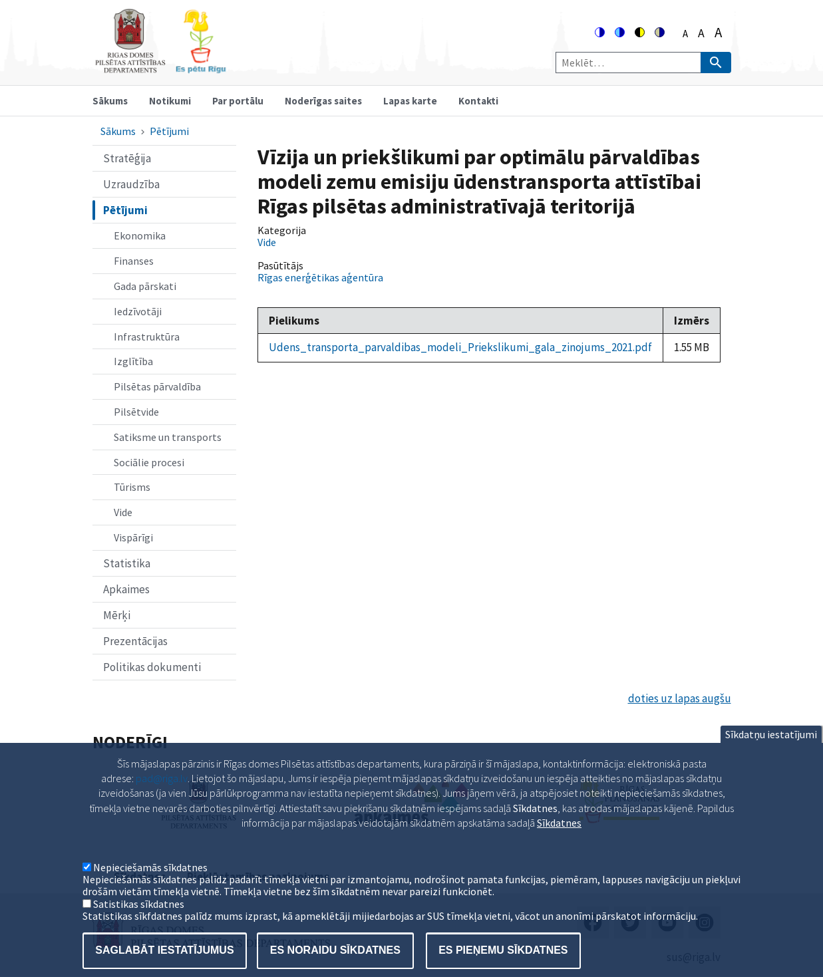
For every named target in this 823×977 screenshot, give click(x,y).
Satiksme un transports (168, 437)
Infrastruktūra (147, 336)
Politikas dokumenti (152, 667)
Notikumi (170, 100)
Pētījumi (169, 131)
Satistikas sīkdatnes (138, 921)
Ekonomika (140, 235)
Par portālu (237, 100)
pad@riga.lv (162, 796)
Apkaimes (126, 589)
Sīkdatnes (559, 841)
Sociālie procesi (149, 462)
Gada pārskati (145, 286)
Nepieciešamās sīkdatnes (150, 885)
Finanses (134, 260)
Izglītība (133, 361)
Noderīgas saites (323, 100)
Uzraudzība (131, 184)
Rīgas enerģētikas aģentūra (320, 277)
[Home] (160, 67)
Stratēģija (127, 158)
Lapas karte (410, 100)
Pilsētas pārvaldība (157, 386)
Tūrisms (132, 486)
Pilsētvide (136, 411)
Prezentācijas (135, 641)
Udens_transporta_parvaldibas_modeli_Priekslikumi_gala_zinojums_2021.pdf (460, 347)
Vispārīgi (133, 537)
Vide (123, 512)
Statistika (126, 563)
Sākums (110, 100)
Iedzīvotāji (138, 311)
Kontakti (478, 100)
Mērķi (116, 615)
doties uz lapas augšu (679, 698)
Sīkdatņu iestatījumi (771, 752)
